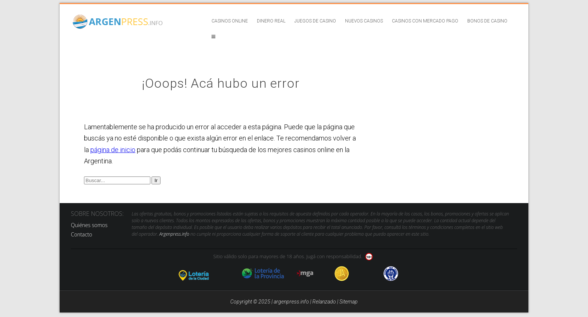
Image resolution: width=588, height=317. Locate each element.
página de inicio (112, 150)
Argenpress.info (174, 234)
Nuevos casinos (364, 21)
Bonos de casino (487, 21)
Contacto (81, 234)
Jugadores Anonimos (342, 273)
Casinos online (230, 21)
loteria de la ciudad (203, 273)
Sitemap (348, 302)
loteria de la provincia (263, 273)
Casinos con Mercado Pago (425, 21)
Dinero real (271, 21)
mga (305, 273)
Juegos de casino (315, 21)
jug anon (391, 273)
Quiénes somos (89, 225)
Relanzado (324, 302)
